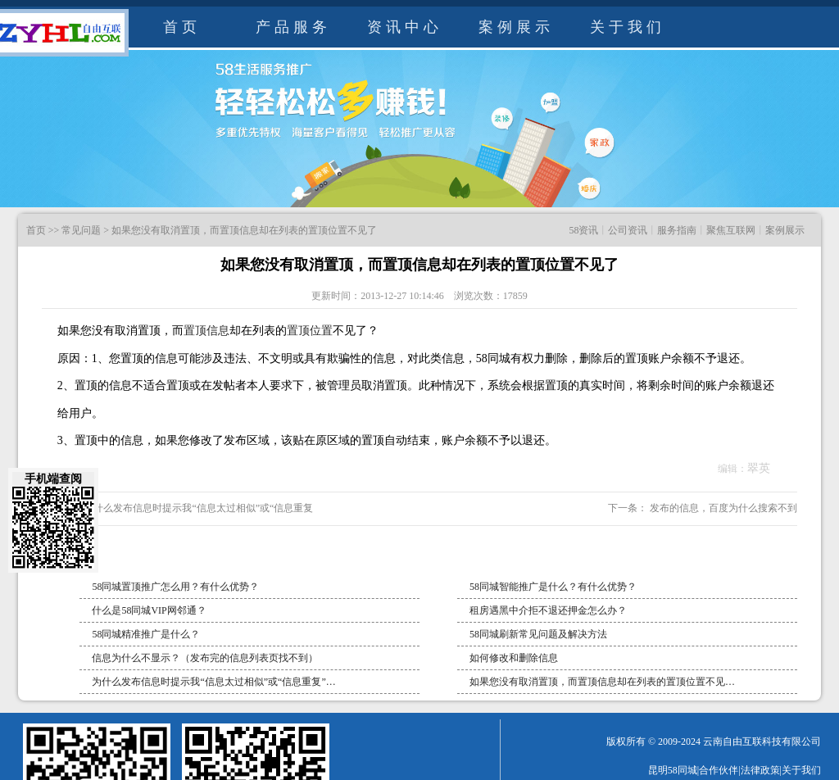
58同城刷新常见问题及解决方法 (538, 634)
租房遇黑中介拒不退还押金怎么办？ (548, 610)
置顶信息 (206, 330)
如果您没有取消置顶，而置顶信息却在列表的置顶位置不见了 (244, 230)
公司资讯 (627, 230)
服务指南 (676, 230)
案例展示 (516, 27)
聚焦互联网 (730, 230)
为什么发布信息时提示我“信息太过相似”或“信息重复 (197, 508)
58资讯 (583, 230)
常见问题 (81, 230)
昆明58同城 (672, 770)
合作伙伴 (718, 770)
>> (54, 230)
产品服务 (293, 27)
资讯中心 (404, 27)
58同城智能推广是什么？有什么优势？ (553, 586)
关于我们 (627, 27)
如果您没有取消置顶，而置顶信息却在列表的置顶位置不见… (602, 681)
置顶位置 (310, 330)
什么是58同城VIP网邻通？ (149, 610)
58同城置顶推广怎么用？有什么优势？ (175, 586)
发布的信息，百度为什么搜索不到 (722, 508)
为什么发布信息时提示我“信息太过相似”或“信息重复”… (213, 681)
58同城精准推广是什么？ (146, 634)
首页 (182, 27)
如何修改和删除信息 (513, 658)
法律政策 (760, 770)
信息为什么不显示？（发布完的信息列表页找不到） (205, 658)
